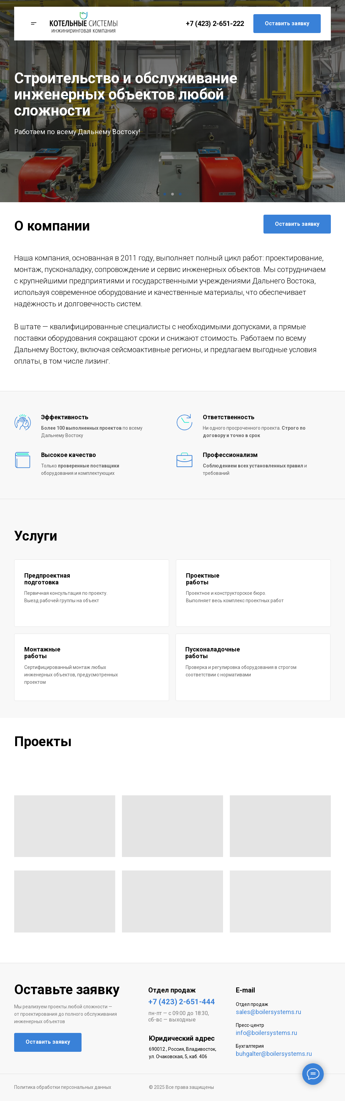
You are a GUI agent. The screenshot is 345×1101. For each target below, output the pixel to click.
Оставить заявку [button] (287, 23)
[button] (32, 23)
